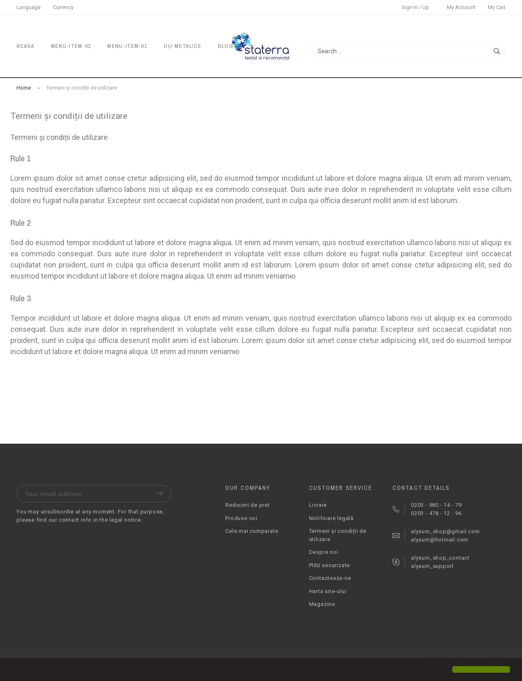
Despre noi (323, 552)
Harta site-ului (328, 591)
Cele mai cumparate (251, 531)
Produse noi (241, 518)
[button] (13, 670)
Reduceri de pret (247, 505)
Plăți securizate (329, 565)
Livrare (318, 505)
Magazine (322, 604)
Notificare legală (331, 518)
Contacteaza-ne (330, 578)
